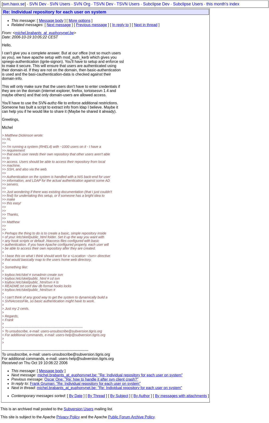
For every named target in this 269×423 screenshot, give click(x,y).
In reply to (120, 25)
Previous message (91, 25)
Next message (59, 25)
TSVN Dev (103, 4)
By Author (141, 396)
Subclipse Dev (156, 4)
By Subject (119, 396)
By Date (75, 396)
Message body (51, 21)
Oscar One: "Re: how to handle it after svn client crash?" (91, 379)
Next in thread (145, 25)
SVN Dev (37, 4)
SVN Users (60, 4)
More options (80, 21)
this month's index (222, 4)
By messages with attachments (181, 396)
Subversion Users (78, 409)
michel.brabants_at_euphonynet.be (44, 33)
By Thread (96, 396)
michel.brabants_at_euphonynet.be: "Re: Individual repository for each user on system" (110, 375)
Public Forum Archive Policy (131, 417)
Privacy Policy (68, 417)
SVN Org (82, 4)
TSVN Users (128, 4)
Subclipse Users (188, 4)
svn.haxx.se (14, 4)
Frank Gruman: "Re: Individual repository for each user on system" (85, 384)
